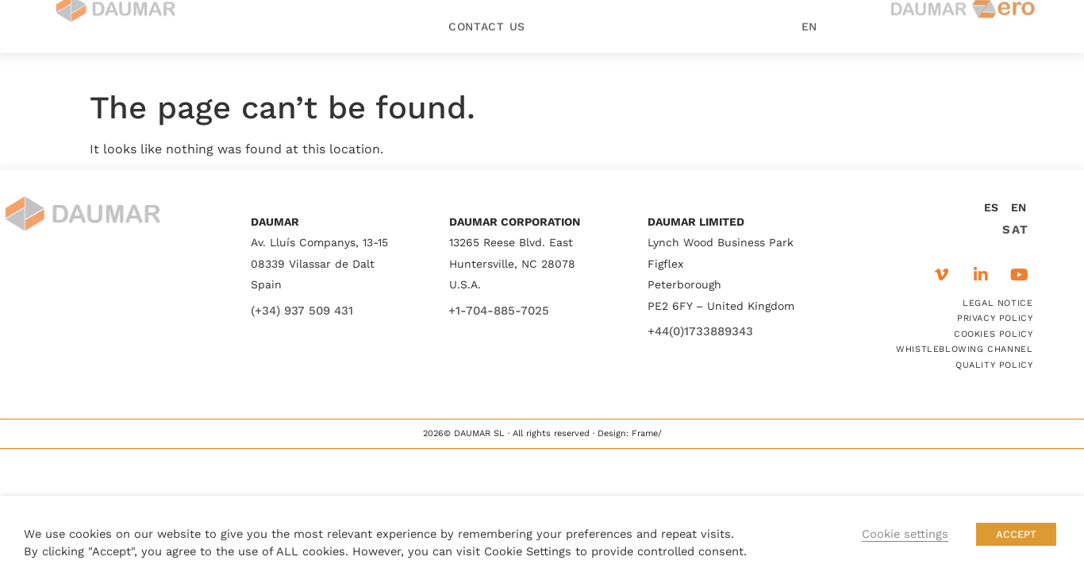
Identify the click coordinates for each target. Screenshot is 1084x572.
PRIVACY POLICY (994, 318)
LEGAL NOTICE (997, 303)
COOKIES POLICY (993, 334)
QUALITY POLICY (993, 365)
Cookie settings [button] (905, 534)
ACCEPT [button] (1016, 534)
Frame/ (647, 433)
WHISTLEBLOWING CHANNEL (964, 349)
